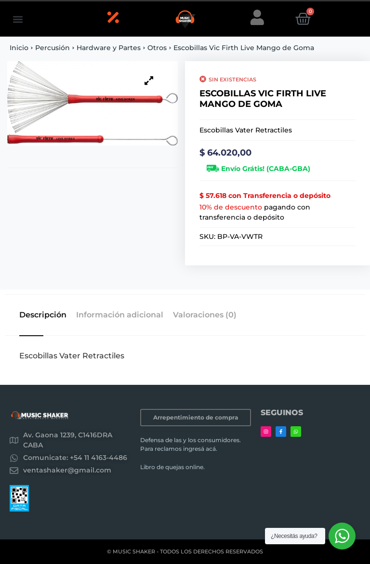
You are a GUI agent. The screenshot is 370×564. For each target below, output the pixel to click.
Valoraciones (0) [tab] (205, 315)
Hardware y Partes (109, 48)
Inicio (19, 48)
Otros (157, 48)
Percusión (52, 48)
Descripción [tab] (42, 315)
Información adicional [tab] (119, 315)
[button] (18, 19)
